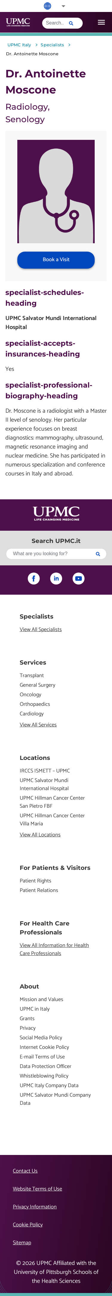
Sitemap (22, 1242)
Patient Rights (35, 881)
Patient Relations (39, 891)
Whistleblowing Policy (44, 1076)
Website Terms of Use (37, 1189)
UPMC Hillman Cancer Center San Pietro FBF (52, 802)
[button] (59, 6)
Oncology (30, 695)
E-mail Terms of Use (42, 1057)
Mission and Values (41, 1000)
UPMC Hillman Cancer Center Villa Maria (52, 820)
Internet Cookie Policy (44, 1047)
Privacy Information (35, 1206)
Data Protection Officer (45, 1067)
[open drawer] (101, 22)
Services (33, 662)
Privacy (28, 1028)
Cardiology (32, 714)
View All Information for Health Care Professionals (54, 950)
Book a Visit (56, 259)
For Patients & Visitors (55, 867)
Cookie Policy (28, 1224)
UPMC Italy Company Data (49, 1086)
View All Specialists (41, 630)
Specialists (36, 616)
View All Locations (40, 835)
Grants (27, 1019)
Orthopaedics (35, 704)
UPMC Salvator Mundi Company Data (55, 1099)
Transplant (32, 676)
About (29, 986)
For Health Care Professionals (45, 928)
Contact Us (25, 1171)
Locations (35, 757)
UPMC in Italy (35, 1009)
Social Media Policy (41, 1038)
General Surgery (37, 685)
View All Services (38, 725)
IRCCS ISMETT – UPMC (45, 771)
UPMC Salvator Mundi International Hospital (44, 785)
